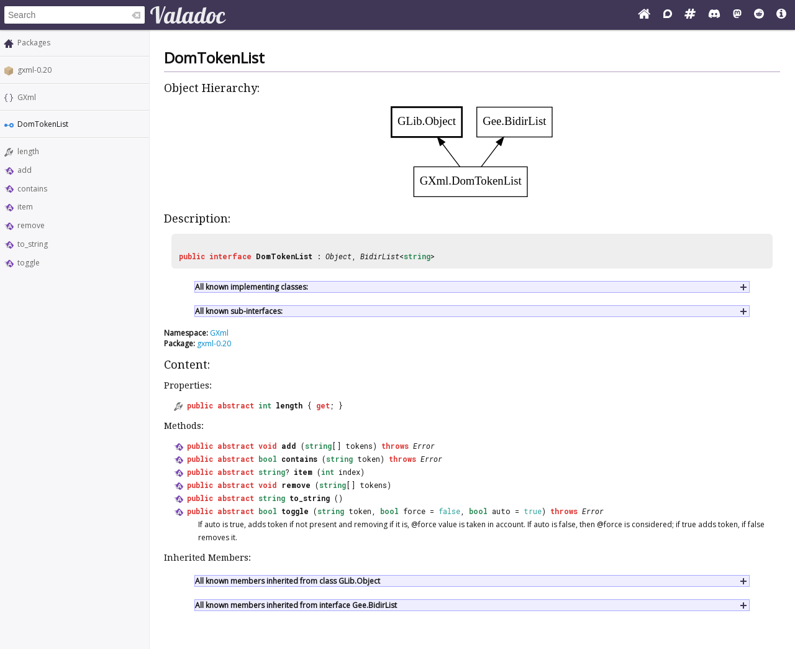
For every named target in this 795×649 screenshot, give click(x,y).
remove (31, 225)
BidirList (379, 256)
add (24, 170)
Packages (33, 42)
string (417, 256)
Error (424, 446)
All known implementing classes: (251, 287)
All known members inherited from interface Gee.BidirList (296, 605)
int (264, 405)
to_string (32, 244)
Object (338, 256)
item (25, 206)
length (28, 151)
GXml (26, 97)
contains (32, 188)
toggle (28, 262)
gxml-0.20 (34, 70)
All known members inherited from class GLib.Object (287, 581)
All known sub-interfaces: (239, 311)
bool (267, 459)
